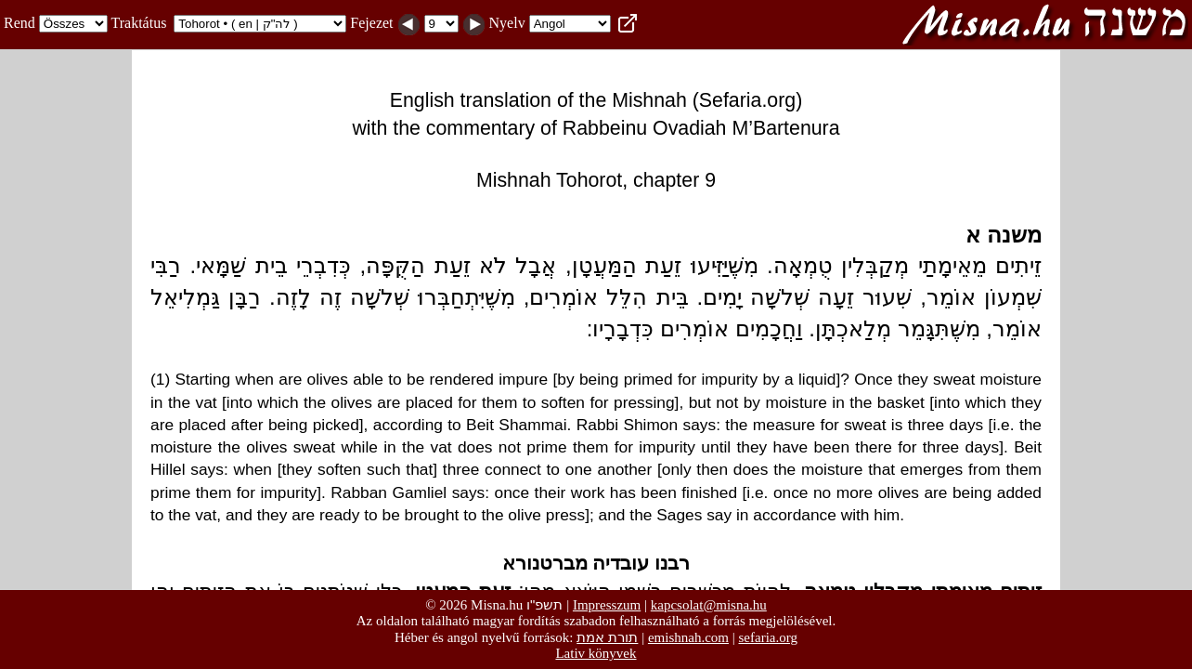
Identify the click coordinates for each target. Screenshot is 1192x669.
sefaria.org (768, 637)
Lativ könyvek (595, 653)
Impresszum (607, 604)
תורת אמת (607, 637)
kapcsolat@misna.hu (709, 604)
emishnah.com (688, 637)
